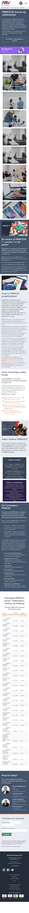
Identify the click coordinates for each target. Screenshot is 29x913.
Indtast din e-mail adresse (8, 834)
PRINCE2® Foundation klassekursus (13, 397)
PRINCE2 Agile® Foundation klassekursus (14, 405)
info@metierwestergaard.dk (19, 797)
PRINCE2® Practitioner (5, 635)
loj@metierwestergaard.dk (19, 806)
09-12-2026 (14, 719)
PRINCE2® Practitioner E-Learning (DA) (5, 752)
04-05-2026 (14, 620)
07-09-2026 (14, 670)
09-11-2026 (14, 700)
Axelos (15, 363)
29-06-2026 (14, 645)
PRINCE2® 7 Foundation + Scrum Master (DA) (6, 730)
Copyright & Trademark (14, 895)
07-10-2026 (14, 690)
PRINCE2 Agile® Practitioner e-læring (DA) (6, 763)
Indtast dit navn (5, 826)
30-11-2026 (14, 710)
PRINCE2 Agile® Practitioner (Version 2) (6, 659)
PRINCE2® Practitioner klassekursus (13, 401)
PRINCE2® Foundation (5, 620)
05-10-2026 (14, 685)
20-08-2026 (14, 665)
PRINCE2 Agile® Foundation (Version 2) (6, 644)
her (9, 260)
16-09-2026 (14, 675)
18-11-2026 (14, 705)
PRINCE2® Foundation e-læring (12, 399)
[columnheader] (7, 613)
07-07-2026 (14, 650)
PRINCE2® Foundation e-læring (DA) (5, 746)
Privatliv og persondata (14, 891)
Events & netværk (14, 885)
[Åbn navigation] (26, 3)
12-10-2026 (14, 695)
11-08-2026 (14, 655)
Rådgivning (14, 883)
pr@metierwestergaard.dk (18, 791)
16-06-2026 (14, 630)
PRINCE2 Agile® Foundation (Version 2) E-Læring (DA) (6, 757)
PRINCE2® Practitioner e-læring (12, 403)
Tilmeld (6, 840)
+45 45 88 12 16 (16, 795)
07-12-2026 (14, 715)
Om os (14, 887)
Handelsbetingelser (14, 893)
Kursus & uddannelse (5, 7)
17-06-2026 (14, 635)
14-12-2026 (14, 724)
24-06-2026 (14, 640)
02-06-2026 (14, 625)
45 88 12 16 (15, 790)
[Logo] (6, 3)
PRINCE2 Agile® (11, 407)
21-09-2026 (14, 680)
